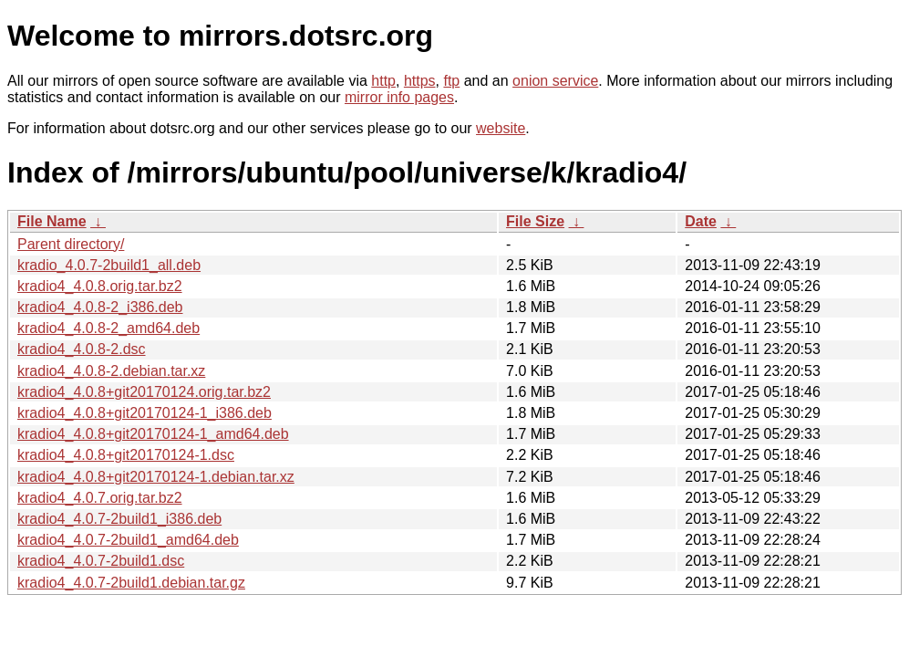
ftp (451, 81)
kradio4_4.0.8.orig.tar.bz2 (99, 286)
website (500, 128)
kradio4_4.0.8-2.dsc (81, 349)
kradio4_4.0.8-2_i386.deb (99, 307)
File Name (52, 221)
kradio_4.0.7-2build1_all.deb (109, 265)
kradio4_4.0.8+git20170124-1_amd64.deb (153, 434)
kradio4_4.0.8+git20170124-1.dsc (125, 455)
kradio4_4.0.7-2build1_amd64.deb (128, 540)
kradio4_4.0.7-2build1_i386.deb (119, 519)
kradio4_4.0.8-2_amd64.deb (108, 328)
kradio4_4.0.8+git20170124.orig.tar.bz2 (144, 392)
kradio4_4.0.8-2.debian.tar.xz (111, 371)
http (383, 81)
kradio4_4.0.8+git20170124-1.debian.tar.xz (155, 477)
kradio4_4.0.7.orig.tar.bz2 (99, 498)
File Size (535, 221)
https (420, 81)
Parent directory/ (70, 244)
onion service (555, 81)
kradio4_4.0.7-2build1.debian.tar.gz (131, 582)
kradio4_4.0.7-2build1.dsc (100, 560)
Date (701, 221)
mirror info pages (399, 97)
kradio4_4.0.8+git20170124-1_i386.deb (144, 413)
